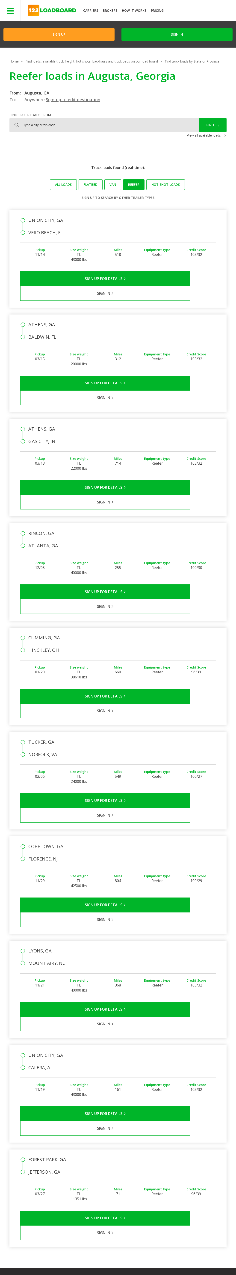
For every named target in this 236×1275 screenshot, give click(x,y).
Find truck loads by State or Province (192, 61)
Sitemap (182, 1261)
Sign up (88, 197)
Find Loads (189, 1152)
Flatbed (90, 184)
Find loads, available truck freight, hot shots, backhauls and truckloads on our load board (92, 61)
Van (112, 184)
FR (199, 1261)
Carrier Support (161, 1159)
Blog (121, 1172)
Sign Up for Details (69, 278)
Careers (137, 1261)
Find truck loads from (30, 115)
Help (119, 1261)
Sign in (177, 34)
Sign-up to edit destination (73, 99)
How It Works (134, 10)
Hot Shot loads (165, 184)
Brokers (110, 10)
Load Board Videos (164, 1172)
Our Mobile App (192, 1166)
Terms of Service (36, 1261)
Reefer (133, 184)
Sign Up (59, 34)
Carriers (90, 10)
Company (125, 1152)
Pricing (157, 10)
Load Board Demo (195, 1172)
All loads (63, 184)
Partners (124, 1159)
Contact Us (159, 1261)
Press (122, 1166)
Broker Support (161, 1166)
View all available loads (204, 135)
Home (14, 61)
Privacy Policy (67, 1261)
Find (210, 125)
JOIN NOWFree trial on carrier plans (200, 11)
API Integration (97, 1261)
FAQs (154, 1152)
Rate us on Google (41, 1265)
